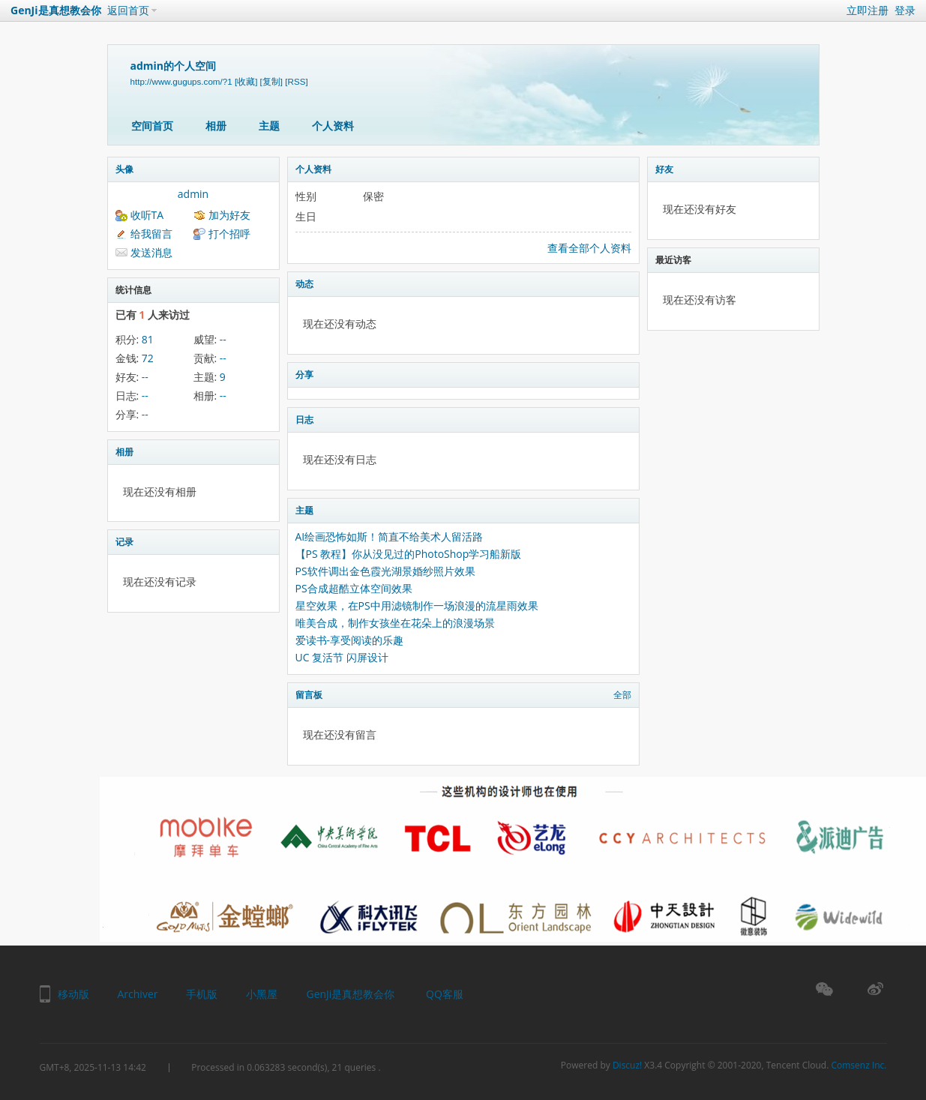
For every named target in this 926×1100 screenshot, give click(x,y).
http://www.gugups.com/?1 (181, 81)
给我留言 (151, 233)
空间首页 (152, 125)
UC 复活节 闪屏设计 (341, 657)
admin (193, 194)
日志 (304, 419)
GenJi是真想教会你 (55, 10)
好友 (664, 169)
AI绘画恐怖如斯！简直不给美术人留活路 (389, 536)
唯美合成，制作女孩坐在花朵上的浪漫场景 (395, 623)
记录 (124, 541)
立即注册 (868, 10)
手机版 (201, 994)
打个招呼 (229, 233)
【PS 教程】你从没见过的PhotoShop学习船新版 (408, 554)
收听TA (147, 215)
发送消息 (151, 252)
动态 (304, 283)
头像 (124, 169)
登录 (905, 10)
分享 (304, 374)
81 (148, 339)
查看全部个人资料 (589, 248)
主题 (269, 125)
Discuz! (627, 1065)
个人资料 (333, 125)
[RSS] (296, 81)
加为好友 (229, 215)
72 (148, 358)
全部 (622, 694)
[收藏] (246, 81)
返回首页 (128, 10)
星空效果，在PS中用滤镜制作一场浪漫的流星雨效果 (416, 605)
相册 (215, 125)
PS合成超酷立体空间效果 (353, 588)
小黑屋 (261, 994)
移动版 (73, 994)
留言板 (308, 694)
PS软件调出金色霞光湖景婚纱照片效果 (385, 571)
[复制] (271, 81)
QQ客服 (444, 994)
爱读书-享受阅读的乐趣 (349, 640)
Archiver (138, 994)
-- (223, 339)
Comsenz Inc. (858, 1065)
